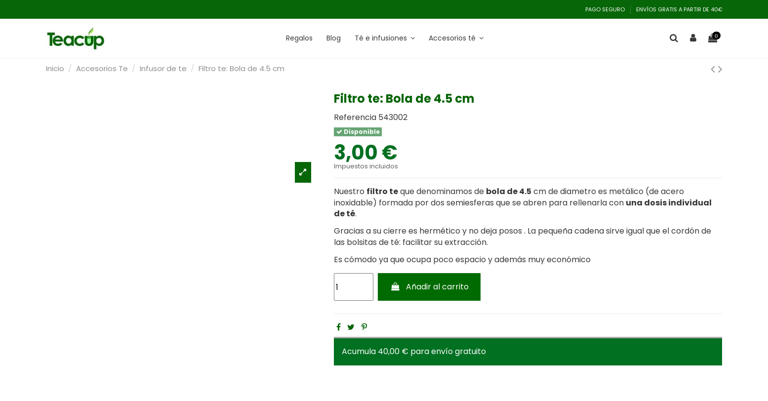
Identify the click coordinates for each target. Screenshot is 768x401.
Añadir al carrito (429, 286)
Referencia (355, 117)
